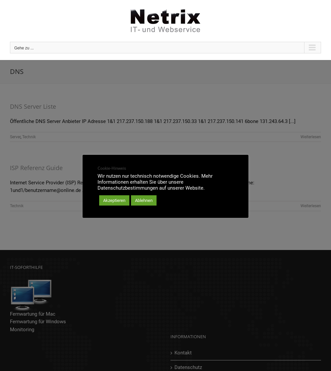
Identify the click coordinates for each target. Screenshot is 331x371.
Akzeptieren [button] (114, 200)
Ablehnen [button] (144, 200)
